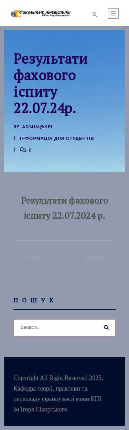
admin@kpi (37, 126)
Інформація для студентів (57, 138)
